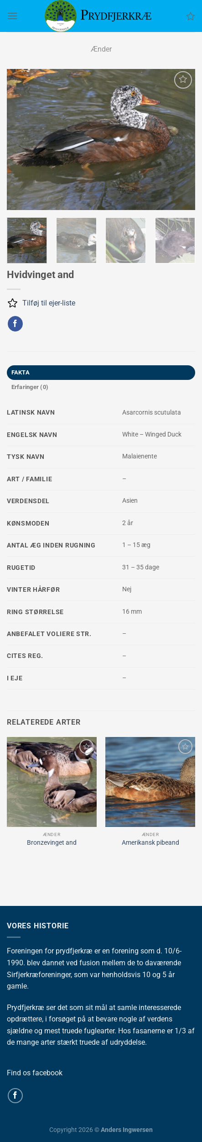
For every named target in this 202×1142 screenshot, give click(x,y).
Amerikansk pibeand (150, 842)
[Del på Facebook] (15, 324)
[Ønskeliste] (190, 16)
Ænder (101, 49)
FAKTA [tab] (20, 372)
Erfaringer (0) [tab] (30, 387)
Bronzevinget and (52, 842)
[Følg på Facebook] (15, 1095)
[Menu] (12, 16)
